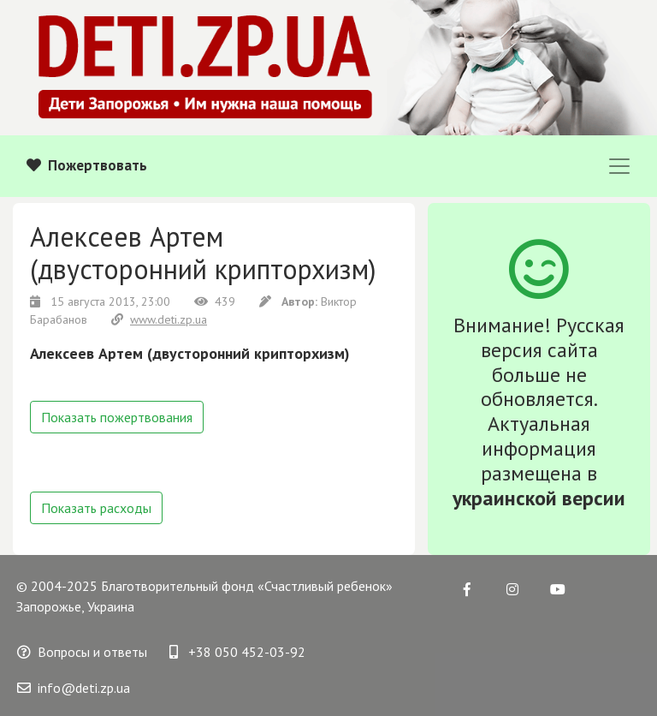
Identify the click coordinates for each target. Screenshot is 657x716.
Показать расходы (96, 507)
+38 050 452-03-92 (237, 651)
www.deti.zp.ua (159, 319)
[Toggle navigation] (619, 166)
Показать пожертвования (116, 417)
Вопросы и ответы (82, 651)
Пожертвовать (87, 165)
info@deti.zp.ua (73, 687)
